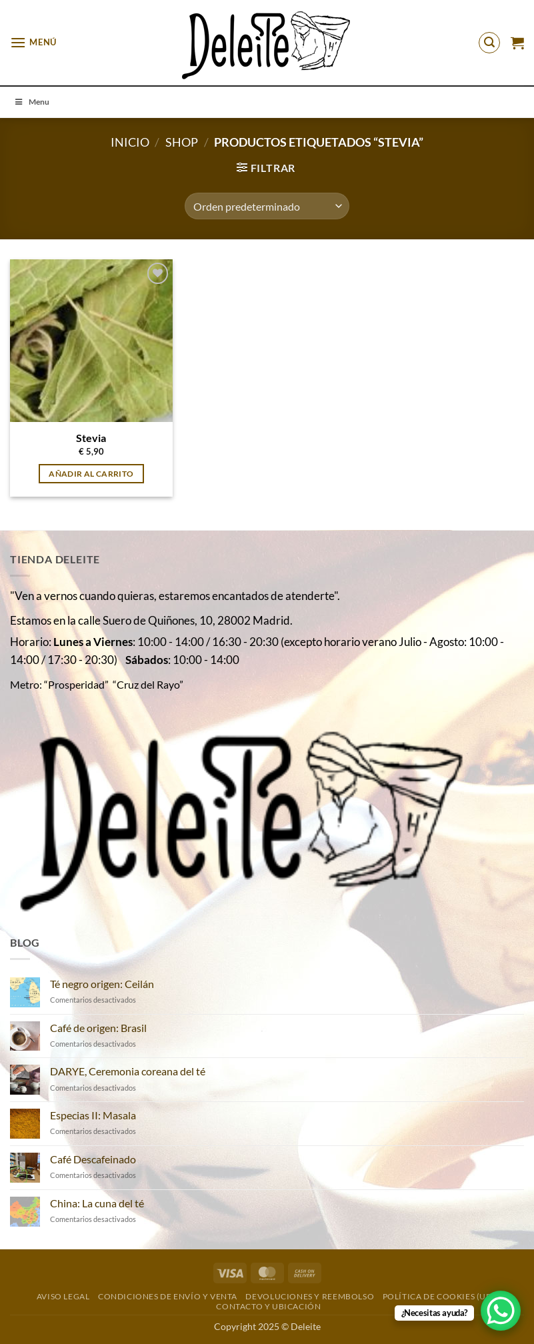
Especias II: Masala (93, 1115)
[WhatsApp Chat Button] (501, 1311)
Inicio (130, 142)
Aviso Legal (63, 1296)
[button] (33, 42)
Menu (31, 102)
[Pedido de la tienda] (267, 206)
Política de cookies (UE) (439, 1296)
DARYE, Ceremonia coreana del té (127, 1071)
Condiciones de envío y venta (167, 1296)
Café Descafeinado (93, 1159)
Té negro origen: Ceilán (102, 983)
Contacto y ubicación (268, 1306)
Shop (181, 142)
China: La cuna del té (97, 1203)
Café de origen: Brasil (98, 1027)
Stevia (91, 437)
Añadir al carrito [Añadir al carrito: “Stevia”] (91, 473)
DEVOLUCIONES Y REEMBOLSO (309, 1296)
